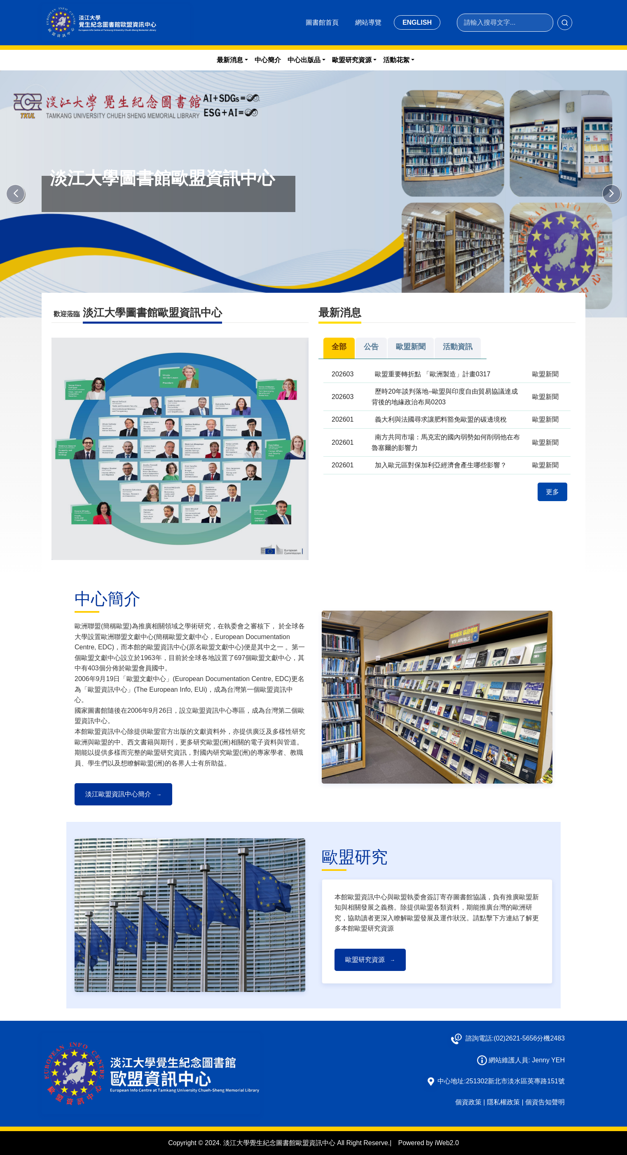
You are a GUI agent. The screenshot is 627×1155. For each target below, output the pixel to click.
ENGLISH (417, 22)
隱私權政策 (503, 1102)
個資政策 (468, 1102)
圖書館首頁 (322, 22)
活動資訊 (458, 347)
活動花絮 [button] (396, 59)
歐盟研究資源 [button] (352, 59)
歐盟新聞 (411, 347)
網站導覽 (368, 22)
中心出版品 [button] (304, 59)
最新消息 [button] (230, 59)
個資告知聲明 (545, 1102)
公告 (371, 347)
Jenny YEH (548, 1060)
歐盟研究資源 (370, 959)
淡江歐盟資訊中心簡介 (123, 794)
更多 (552, 491)
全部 (339, 347)
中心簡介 (268, 59)
